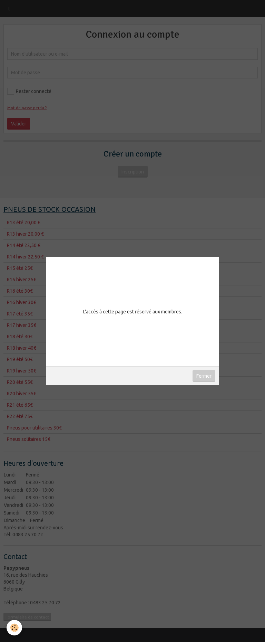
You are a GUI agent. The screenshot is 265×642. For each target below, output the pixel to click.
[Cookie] (14, 627)
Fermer (204, 376)
